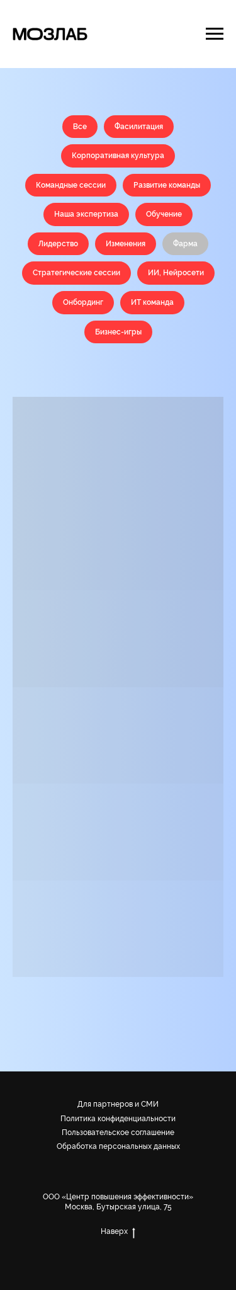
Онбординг (83, 302)
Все (80, 126)
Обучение (164, 214)
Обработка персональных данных (118, 1146)
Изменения (125, 243)
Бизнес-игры (118, 332)
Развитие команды (166, 185)
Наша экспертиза (86, 214)
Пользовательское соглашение (118, 1132)
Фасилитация (139, 126)
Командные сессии (71, 185)
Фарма (185, 243)
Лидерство (58, 243)
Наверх (118, 1231)
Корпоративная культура (118, 155)
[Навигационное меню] (214, 34)
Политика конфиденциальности (118, 1118)
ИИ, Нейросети (176, 272)
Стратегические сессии (76, 272)
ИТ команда (152, 302)
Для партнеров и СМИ (118, 1104)
